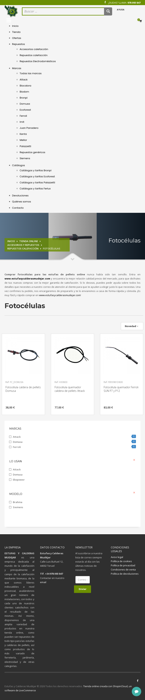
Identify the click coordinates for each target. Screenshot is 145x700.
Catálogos (18, 165)
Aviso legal (117, 557)
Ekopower (19, 479)
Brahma (17, 502)
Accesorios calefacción (34, 49)
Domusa (25, 104)
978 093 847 (133, 2)
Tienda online (28, 241)
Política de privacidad (123, 565)
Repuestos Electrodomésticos (38, 61)
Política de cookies (121, 561)
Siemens (25, 158)
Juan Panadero (29, 128)
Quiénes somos (21, 201)
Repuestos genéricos (32, 152)
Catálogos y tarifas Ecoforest (37, 176)
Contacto (18, 208)
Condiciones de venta (123, 569)
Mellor (23, 140)
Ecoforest (25, 110)
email (43, 582)
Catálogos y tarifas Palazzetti (37, 182)
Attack (24, 79)
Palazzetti (25, 146)
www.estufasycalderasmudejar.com (59, 295)
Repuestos (18, 44)
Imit (22, 122)
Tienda (16, 32)
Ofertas (16, 38)
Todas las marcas (31, 73)
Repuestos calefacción (34, 55)
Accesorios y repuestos (23, 245)
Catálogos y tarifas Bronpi (35, 170)
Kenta (23, 134)
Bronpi (23, 98)
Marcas (16, 68)
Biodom (24, 91)
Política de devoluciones (125, 573)
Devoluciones (20, 195)
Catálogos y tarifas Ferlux (35, 188)
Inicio (15, 26)
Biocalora (25, 85)
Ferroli (23, 116)
